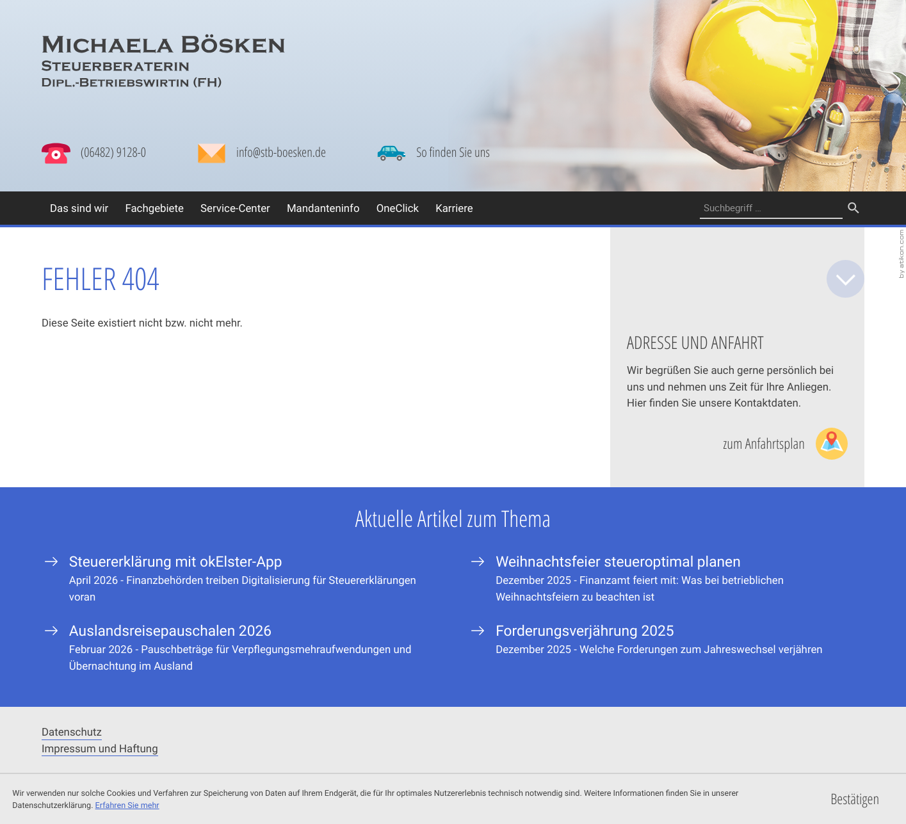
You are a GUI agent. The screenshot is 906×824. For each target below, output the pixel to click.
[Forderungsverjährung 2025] (666, 639)
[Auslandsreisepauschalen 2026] (240, 647)
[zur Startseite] (163, 61)
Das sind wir (79, 207)
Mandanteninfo (323, 207)
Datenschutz (72, 731)
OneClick (397, 207)
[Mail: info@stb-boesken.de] (261, 156)
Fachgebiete (154, 207)
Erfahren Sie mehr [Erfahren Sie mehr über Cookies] (127, 805)
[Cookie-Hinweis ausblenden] (855, 799)
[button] (94, 153)
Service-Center (235, 207)
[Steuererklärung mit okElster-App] (240, 578)
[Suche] (771, 207)
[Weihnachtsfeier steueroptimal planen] (666, 578)
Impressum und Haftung (100, 748)
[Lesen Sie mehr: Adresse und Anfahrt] (785, 444)
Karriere (454, 207)
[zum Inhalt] (845, 279)
